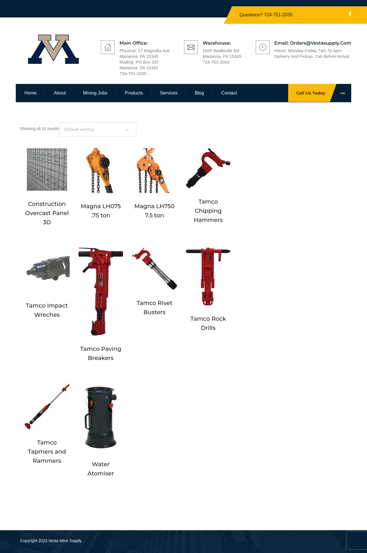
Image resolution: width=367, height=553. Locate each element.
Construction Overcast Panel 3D (47, 213)
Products (134, 92)
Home (30, 92)
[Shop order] (97, 129)
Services (168, 92)
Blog (199, 92)
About (60, 92)
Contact (229, 92)
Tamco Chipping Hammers (208, 210)
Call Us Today (323, 93)
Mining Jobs (95, 92)
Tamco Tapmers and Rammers (47, 451)
